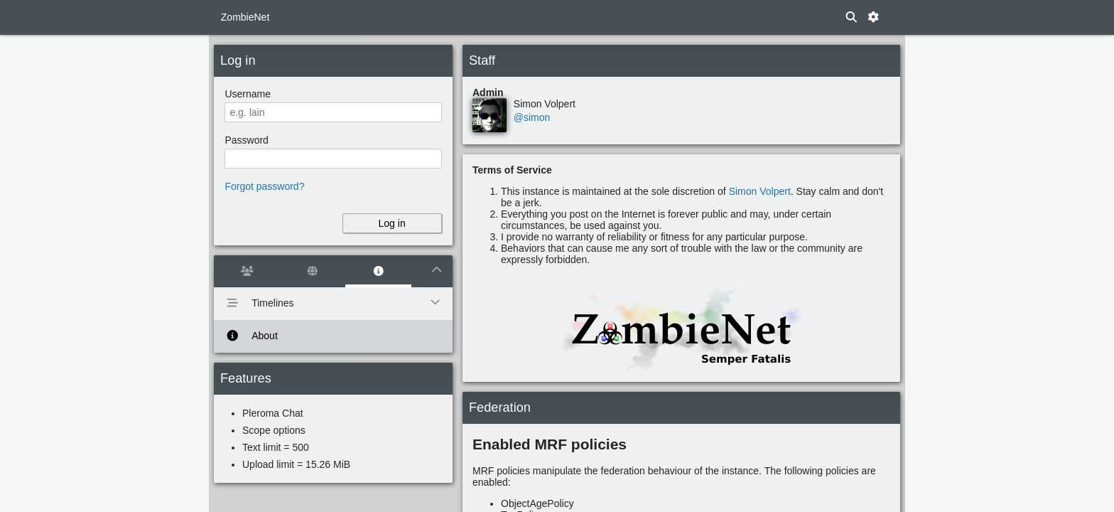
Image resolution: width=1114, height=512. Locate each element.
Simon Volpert (760, 191)
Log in (392, 223)
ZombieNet (245, 17)
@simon (532, 117)
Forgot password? (264, 186)
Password (246, 140)
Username (248, 94)
